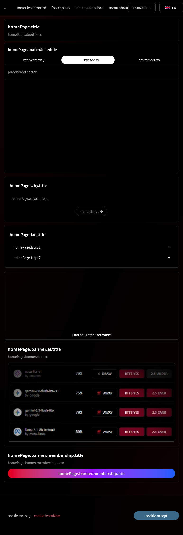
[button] (91, 306)
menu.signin (141, 7)
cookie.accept (156, 515)
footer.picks (61, 7)
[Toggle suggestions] (170, 7)
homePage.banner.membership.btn (91, 473)
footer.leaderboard (31, 7)
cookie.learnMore (47, 515)
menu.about (118, 7)
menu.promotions (89, 7)
